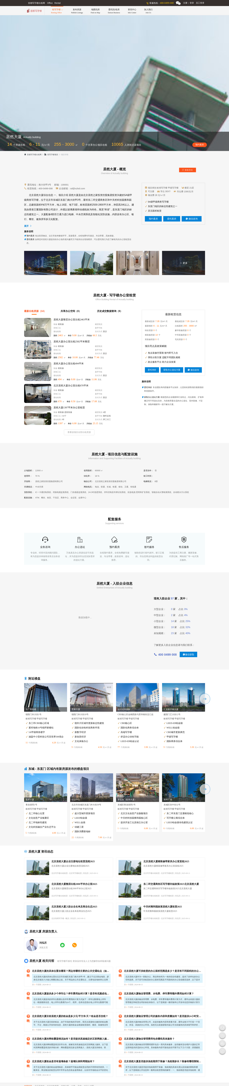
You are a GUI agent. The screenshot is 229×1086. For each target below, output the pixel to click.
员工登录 (200, 3)
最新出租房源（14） (35, 311)
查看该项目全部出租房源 (79, 432)
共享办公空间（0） (71, 311)
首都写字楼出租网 (32, 155)
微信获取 (188, 654)
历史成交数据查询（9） (110, 311)
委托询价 (152, 370)
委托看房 (171, 219)
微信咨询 (192, 219)
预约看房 (199, 145)
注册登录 (188, 3)
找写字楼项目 (51, 155)
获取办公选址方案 (171, 370)
